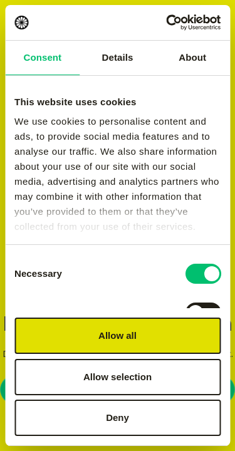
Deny (117, 417)
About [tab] (192, 57)
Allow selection (117, 376)
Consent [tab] (42, 57)
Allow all (117, 335)
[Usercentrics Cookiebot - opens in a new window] (167, 22)
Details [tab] (117, 57)
